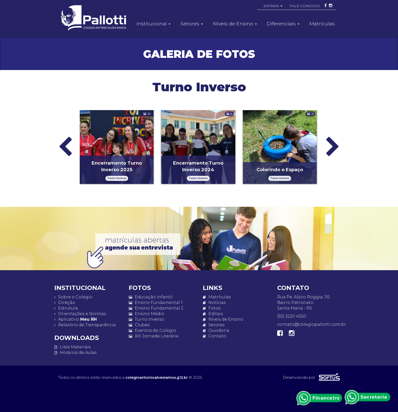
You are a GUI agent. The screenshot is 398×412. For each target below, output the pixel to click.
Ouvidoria (216, 330)
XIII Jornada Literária (153, 336)
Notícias (214, 302)
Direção (64, 302)
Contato (214, 336)
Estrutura (66, 308)
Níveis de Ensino (223, 319)
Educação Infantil (151, 297)
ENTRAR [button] (273, 6)
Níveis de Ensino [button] (235, 24)
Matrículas (322, 24)
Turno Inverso (146, 319)
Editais (213, 313)
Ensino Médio (146, 313)
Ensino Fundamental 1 (156, 302)
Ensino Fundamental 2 (156, 308)
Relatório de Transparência (85, 324)
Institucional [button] (154, 24)
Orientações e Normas (80, 313)
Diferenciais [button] (283, 24)
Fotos (211, 308)
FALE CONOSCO (305, 6)
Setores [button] (191, 24)
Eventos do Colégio (152, 330)
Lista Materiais (72, 347)
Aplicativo (75, 319)
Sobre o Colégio (73, 297)
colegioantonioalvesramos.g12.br (156, 377)
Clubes (139, 324)
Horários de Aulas (75, 352)
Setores (213, 324)
